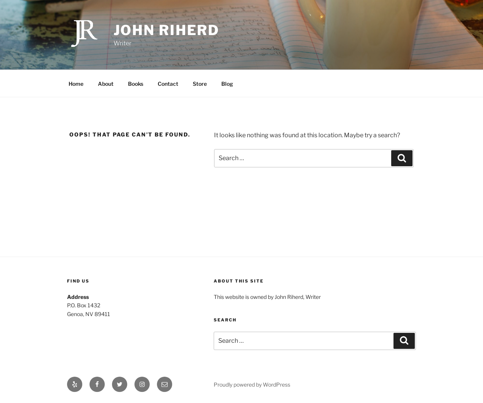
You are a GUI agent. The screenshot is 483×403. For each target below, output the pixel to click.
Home (76, 83)
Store (200, 83)
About (106, 83)
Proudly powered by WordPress (252, 384)
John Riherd (167, 30)
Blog (227, 83)
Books (135, 83)
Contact (168, 83)
